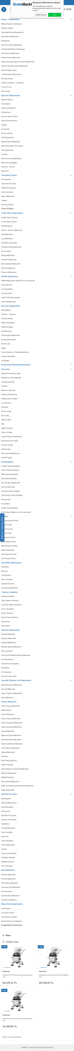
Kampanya (5, 41)
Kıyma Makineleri (7, 715)
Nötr (3, 424)
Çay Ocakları (6, 251)
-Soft (23, 1048)
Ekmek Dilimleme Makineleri (12, 744)
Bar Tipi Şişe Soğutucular (10, 483)
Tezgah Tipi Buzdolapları (10, 466)
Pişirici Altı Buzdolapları (10, 470)
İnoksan (6, 972)
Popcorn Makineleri (8, 272)
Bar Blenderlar (7, 226)
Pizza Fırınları (6, 534)
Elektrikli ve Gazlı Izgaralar (11, 378)
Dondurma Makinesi (9, 900)
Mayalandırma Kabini (9, 546)
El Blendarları (6, 710)
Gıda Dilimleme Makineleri (11, 740)
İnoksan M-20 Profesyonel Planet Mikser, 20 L (54, 976)
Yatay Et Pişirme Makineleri (11, 437)
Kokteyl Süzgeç (7, 327)
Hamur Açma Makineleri (10, 706)
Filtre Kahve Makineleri (10, 37)
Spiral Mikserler (7, 698)
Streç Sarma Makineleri (10, 782)
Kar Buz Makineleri (8, 879)
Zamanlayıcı (6, 112)
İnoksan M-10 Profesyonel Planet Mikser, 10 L (18, 1020)
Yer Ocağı (5, 416)
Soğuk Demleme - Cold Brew (12, 83)
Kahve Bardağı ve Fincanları (12, 146)
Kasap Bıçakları (7, 807)
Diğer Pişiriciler (7, 428)
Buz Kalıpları (6, 310)
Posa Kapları (6, 180)
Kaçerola (4, 837)
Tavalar (4, 850)
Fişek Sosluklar (7, 833)
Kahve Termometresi (9, 121)
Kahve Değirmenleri (9, 70)
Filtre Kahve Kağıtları (9, 163)
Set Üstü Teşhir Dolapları (10, 491)
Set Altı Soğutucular (8, 260)
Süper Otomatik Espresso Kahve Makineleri (18, 62)
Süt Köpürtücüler (7, 138)
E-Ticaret (29, 1048)
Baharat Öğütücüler (8, 774)
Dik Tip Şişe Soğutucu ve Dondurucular (16, 512)
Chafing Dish (6, 576)
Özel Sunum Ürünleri (9, 917)
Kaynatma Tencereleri (9, 441)
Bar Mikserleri (6, 331)
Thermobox (5, 626)
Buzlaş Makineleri (8, 256)
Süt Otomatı (5, 91)
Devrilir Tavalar (7, 445)
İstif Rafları (5, 668)
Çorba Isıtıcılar (6, 293)
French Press (6, 87)
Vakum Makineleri (8, 753)
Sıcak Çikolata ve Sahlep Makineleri (15, 352)
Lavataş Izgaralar (8, 382)
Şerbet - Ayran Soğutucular (11, 230)
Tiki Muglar (5, 361)
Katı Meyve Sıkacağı (9, 243)
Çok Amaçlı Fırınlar (8, 559)
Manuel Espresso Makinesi (11, 24)
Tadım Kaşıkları (7, 100)
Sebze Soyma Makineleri (11, 719)
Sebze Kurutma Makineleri (11, 727)
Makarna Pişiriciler (8, 390)
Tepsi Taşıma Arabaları (10, 601)
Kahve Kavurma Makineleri (11, 159)
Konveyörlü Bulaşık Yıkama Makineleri (15, 656)
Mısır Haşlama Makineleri (11, 264)
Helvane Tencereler (9, 820)
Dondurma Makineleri (9, 588)
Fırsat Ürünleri (7, 209)
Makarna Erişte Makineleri (11, 736)
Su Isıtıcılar (5, 129)
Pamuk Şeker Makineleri (10, 336)
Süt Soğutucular (7, 150)
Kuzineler (4, 407)
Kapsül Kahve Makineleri (10, 142)
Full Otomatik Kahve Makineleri (13, 49)
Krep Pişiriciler (6, 285)
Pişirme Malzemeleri (9, 803)
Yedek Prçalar (6, 458)
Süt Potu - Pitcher (8, 167)
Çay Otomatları (7, 289)
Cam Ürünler (6, 909)
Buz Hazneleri (6, 892)
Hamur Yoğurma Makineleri (11, 694)
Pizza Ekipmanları (8, 845)
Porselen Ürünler (7, 913)
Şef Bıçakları (6, 799)
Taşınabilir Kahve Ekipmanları (12, 32)
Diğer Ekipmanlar (8, 196)
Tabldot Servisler (7, 584)
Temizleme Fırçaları (8, 184)
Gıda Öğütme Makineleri (10, 748)
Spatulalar (5, 824)
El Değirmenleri (7, 79)
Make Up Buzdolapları (9, 475)
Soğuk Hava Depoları (9, 508)
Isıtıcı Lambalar (7, 580)
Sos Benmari (6, 403)
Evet (54, 15)
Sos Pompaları (7, 866)
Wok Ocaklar (6, 420)
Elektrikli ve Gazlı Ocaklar (11, 374)
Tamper (4, 125)
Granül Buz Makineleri (9, 883)
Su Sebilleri (5, 504)
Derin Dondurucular (8, 677)
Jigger (3, 348)
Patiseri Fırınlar (7, 529)
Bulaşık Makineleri (8, 634)
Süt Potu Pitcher (7, 205)
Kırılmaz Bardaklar (8, 357)
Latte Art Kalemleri (8, 108)
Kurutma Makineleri (8, 643)
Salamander (6, 449)
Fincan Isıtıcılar (7, 133)
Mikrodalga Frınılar (8, 542)
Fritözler (4, 386)
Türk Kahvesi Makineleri (10, 53)
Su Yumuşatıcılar (7, 660)
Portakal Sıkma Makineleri (11, 247)
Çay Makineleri (7, 239)
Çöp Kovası (5, 622)
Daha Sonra (41, 15)
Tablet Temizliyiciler (8, 188)
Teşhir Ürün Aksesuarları (10, 298)
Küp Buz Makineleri (8, 875)
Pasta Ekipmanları (8, 829)
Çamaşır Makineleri (8, 639)
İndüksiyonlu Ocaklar (9, 399)
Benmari (4, 571)
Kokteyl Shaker (7, 319)
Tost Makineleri (7, 235)
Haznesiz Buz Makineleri (10, 888)
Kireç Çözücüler (7, 192)
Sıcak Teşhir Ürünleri (9, 222)
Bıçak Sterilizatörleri (9, 761)
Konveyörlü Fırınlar (8, 538)
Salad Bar (5, 567)
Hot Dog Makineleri (8, 302)
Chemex (4, 154)
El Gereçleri (5, 812)
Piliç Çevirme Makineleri (10, 454)
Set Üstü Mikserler (8, 689)
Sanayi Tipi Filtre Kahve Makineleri (14, 66)
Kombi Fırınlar (6, 525)
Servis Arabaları (7, 609)
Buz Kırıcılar (5, 344)
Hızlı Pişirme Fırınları (9, 555)
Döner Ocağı (6, 412)
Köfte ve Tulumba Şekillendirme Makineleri (17, 786)
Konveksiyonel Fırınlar (9, 521)
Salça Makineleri (7, 731)
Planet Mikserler (9, 702)
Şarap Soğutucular (8, 268)
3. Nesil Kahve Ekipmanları (11, 74)
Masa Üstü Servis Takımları (11, 922)
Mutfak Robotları (7, 778)
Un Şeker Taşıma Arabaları (11, 605)
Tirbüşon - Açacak (8, 314)
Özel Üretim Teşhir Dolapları (12, 496)
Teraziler (4, 757)
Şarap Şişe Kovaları (8, 340)
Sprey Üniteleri (7, 651)
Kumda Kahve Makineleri (10, 58)
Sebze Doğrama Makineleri (12, 723)
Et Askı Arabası (7, 613)
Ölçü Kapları (5, 104)
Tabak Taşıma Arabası (9, 618)
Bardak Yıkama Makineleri (11, 647)
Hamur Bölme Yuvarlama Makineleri (15, 769)
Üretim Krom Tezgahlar (10, 664)
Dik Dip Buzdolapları (9, 479)
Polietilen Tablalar (8, 858)
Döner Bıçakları (7, 841)
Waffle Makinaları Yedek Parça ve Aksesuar (18, 281)
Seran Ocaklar (7, 433)
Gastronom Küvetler (9, 854)
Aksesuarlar (6, 500)
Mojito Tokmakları (8, 323)
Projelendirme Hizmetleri (11, 925)
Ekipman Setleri (7, 28)
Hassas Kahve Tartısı (9, 117)
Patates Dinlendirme (9, 395)
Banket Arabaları (8, 597)
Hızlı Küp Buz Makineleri (10, 896)
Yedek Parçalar (7, 765)
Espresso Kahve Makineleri (11, 45)
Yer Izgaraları (6, 672)
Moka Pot (5, 171)
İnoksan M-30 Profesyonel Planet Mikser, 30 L (18, 976)
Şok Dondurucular (8, 487)
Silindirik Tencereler (9, 816)
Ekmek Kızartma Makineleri (11, 685)
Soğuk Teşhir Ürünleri (9, 218)
